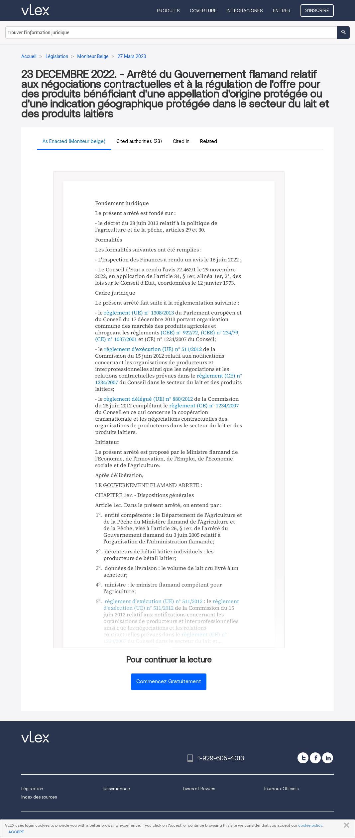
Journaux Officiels (281, 788)
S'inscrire (317, 10)
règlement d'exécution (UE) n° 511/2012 (153, 349)
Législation (32, 788)
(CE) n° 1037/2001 (116, 339)
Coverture (203, 10)
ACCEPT (16, 832)
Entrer (282, 10)
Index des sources (39, 797)
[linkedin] (327, 757)
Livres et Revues (199, 788)
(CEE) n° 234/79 (219, 332)
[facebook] (315, 757)
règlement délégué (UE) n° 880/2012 (148, 398)
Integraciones (245, 10)
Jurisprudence (116, 788)
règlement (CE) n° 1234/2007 (204, 405)
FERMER (345, 825)
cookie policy (310, 825)
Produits (168, 10)
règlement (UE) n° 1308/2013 (139, 312)
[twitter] (302, 757)
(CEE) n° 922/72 (179, 332)
